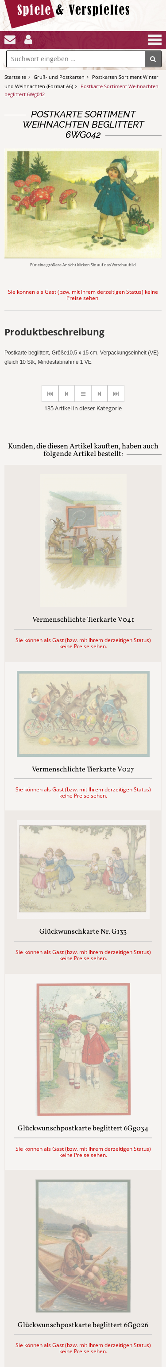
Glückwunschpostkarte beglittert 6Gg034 (83, 1129)
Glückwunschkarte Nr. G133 (83, 932)
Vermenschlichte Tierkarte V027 (83, 770)
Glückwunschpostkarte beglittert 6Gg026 (83, 1326)
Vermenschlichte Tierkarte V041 (83, 620)
